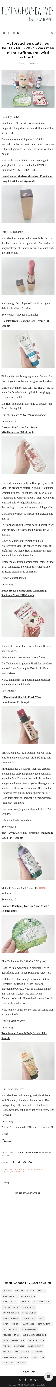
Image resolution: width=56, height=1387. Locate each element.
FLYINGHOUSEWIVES (25, 1385)
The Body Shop (11, 1307)
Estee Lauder (29, 1313)
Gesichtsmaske (28, 1330)
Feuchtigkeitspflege (13, 1341)
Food (34, 1357)
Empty (41, 1291)
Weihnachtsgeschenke (34, 1335)
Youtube (21, 1363)
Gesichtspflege (11, 1318)
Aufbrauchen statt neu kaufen (27, 1170)
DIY (42, 1357)
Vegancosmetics (11, 1335)
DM (4, 1330)
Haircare (25, 1302)
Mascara (7, 1352)
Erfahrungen (28, 1296)
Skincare (7, 1291)
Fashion (13, 1330)
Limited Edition (36, 1341)
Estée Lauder (9, 1357)
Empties (5, 1172)
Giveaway (37, 1352)
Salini (45, 1385)
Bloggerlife (28, 1307)
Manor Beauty (35, 1346)
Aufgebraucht (10, 1296)
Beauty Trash (10, 1302)
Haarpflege (28, 1324)
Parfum (6, 1346)
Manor (15, 1324)
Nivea (5, 1324)
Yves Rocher (28, 1318)
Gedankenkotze (42, 1302)
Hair (41, 1318)
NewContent (18, 1172)
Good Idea (8, 1363)
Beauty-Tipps (45, 1324)
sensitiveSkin (22, 1352)
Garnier (24, 1357)
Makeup (31, 1291)
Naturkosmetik (11, 1313)
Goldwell (19, 1346)
